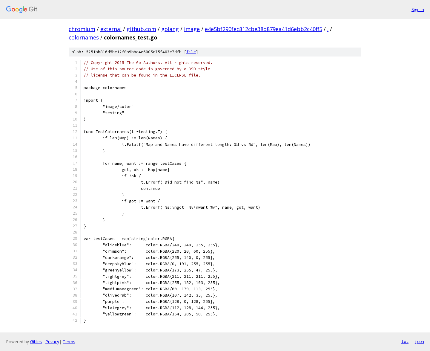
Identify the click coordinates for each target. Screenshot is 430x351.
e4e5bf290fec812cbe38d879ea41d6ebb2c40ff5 (263, 29)
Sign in (417, 9)
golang (170, 29)
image (192, 29)
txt (404, 341)
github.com (141, 29)
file (191, 51)
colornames (84, 37)
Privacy (52, 341)
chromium (82, 29)
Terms (69, 341)
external (111, 29)
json (419, 341)
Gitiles (36, 341)
